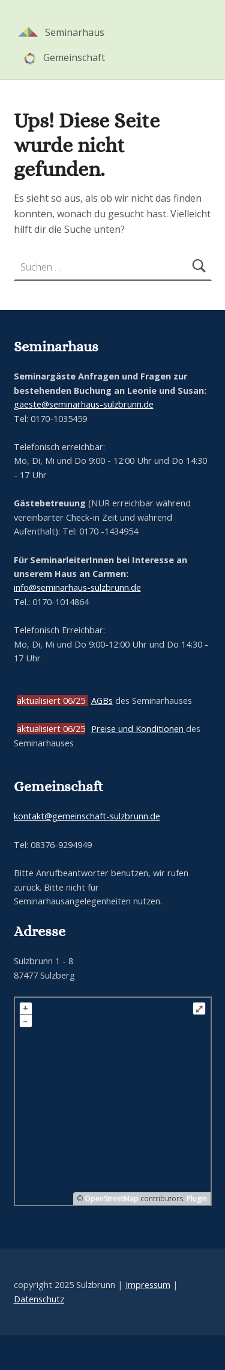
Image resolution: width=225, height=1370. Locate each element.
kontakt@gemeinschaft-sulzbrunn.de (87, 816)
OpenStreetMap (112, 1198)
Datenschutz (39, 1299)
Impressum (147, 1284)
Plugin (196, 1198)
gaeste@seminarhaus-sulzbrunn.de (84, 404)
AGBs (102, 700)
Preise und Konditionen (138, 728)
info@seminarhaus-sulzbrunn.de (77, 587)
